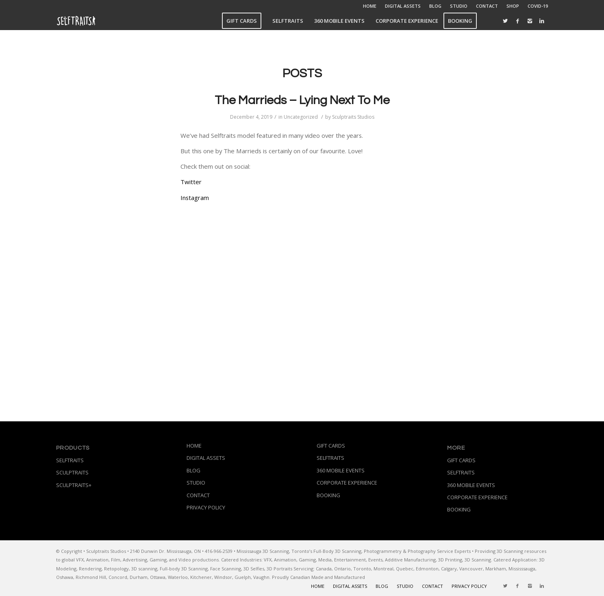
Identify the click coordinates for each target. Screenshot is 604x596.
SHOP (512, 6)
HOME (369, 6)
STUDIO (458, 6)
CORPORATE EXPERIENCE (347, 482)
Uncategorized (301, 116)
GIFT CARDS (331, 445)
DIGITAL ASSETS (403, 6)
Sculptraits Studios (353, 116)
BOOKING (328, 495)
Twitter (191, 182)
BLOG (435, 6)
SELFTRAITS (70, 460)
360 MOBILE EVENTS (341, 470)
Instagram (194, 198)
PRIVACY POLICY (206, 507)
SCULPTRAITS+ (73, 485)
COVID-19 (538, 6)
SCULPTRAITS (72, 472)
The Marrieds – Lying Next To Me (302, 100)
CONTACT (487, 6)
